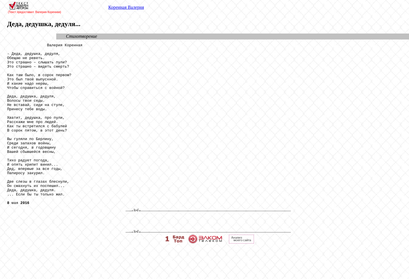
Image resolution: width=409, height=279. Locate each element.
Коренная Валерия (126, 7)
